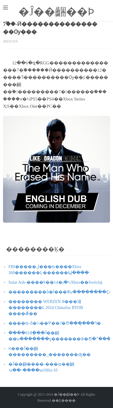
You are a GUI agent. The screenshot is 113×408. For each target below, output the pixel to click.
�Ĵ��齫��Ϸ (56, 12)
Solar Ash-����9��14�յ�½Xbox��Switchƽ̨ (55, 282)
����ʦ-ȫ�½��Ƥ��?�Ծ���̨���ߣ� (54, 323)
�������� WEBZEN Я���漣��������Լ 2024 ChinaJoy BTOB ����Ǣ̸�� (45, 307)
